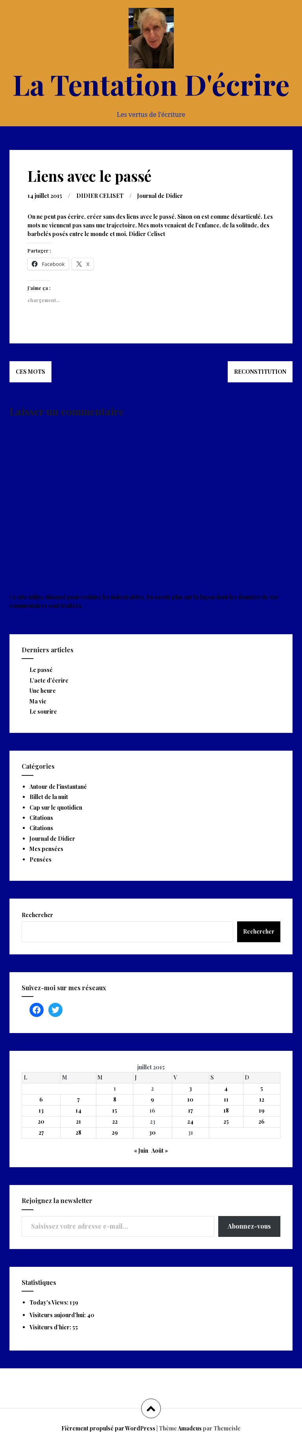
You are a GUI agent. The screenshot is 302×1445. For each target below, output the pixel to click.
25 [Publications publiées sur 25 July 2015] (226, 1121)
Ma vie (37, 701)
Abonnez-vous (249, 1226)
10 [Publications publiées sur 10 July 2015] (190, 1099)
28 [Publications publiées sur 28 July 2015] (78, 1132)
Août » (159, 1150)
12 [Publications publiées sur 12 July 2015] (261, 1099)
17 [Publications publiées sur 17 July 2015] (190, 1110)
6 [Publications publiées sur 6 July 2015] (41, 1099)
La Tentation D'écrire (151, 84)
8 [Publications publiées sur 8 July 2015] (114, 1099)
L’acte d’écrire (48, 680)
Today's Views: (49, 1302)
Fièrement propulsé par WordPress (108, 1428)
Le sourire (43, 711)
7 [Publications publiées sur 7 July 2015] (78, 1099)
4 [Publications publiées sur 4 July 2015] (226, 1088)
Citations (41, 817)
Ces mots (30, 371)
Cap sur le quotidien (55, 807)
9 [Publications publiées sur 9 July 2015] (152, 1099)
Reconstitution (260, 371)
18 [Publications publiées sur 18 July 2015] (226, 1110)
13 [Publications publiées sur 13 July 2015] (41, 1110)
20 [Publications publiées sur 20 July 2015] (41, 1121)
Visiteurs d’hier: (50, 1327)
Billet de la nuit (48, 797)
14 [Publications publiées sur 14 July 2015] (78, 1110)
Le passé (41, 670)
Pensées (40, 859)
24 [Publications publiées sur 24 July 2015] (190, 1121)
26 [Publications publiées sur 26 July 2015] (261, 1121)
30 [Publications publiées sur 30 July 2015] (152, 1132)
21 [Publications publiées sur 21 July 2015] (78, 1121)
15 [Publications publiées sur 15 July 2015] (114, 1110)
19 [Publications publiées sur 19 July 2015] (262, 1110)
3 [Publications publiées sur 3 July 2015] (190, 1088)
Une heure (42, 690)
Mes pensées (46, 849)
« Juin (141, 1150)
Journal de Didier (160, 195)
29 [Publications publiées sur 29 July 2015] (115, 1132)
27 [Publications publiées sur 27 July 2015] (41, 1132)
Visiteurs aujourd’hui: (58, 1315)
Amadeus (190, 1428)
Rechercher (37, 915)
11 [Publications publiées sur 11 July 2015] (226, 1099)
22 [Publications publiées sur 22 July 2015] (115, 1121)
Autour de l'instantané (58, 786)
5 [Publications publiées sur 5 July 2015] (261, 1088)
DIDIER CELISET (99, 195)
